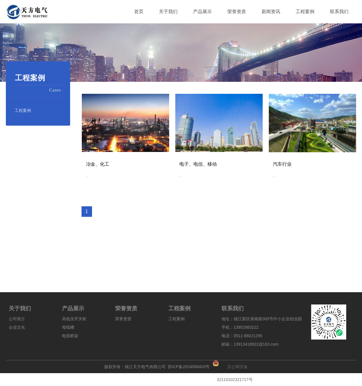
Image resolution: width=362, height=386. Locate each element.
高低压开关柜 (74, 318)
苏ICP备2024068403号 (188, 365)
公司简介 (17, 318)
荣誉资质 (123, 318)
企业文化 (17, 327)
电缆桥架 (70, 335)
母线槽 (68, 327)
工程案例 (23, 110)
